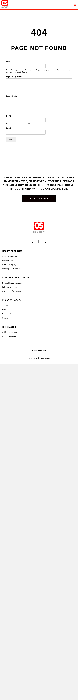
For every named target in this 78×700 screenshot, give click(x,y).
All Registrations (9, 332)
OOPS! (8, 62)
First (7, 123)
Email (8, 128)
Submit (11, 139)
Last (28, 123)
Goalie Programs (9, 260)
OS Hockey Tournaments (12, 291)
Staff (4, 310)
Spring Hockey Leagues (12, 283)
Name (8, 116)
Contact (5, 318)
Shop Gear (6, 314)
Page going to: (12, 96)
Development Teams (11, 269)
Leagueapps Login (10, 336)
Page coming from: (14, 77)
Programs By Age (9, 264)
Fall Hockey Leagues (11, 287)
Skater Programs (9, 256)
